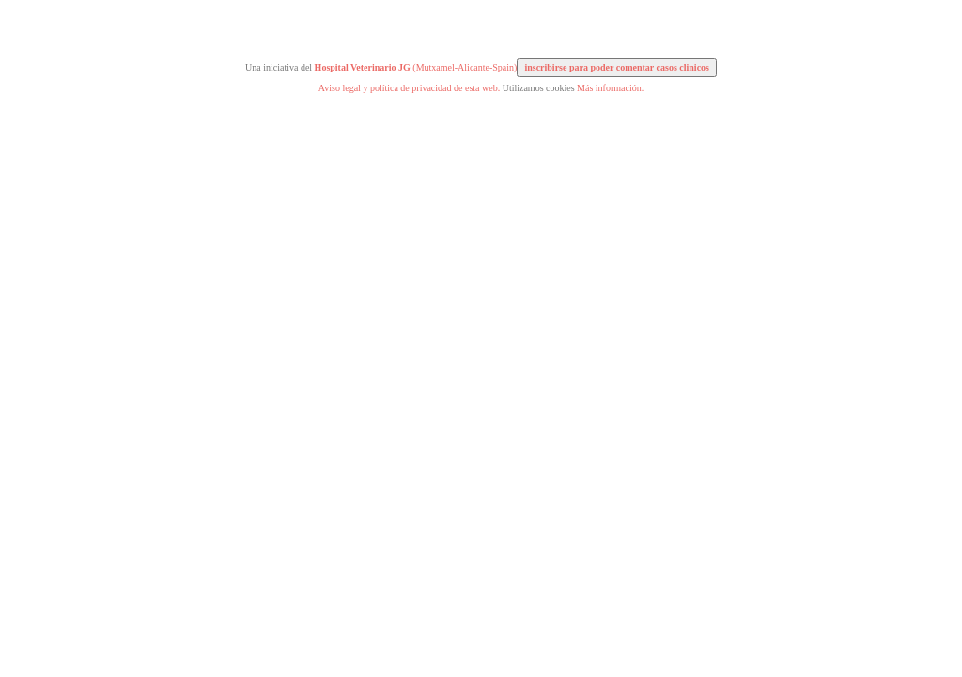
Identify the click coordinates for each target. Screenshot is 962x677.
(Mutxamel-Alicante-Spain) (416, 67)
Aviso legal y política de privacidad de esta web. (409, 88)
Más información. (610, 88)
